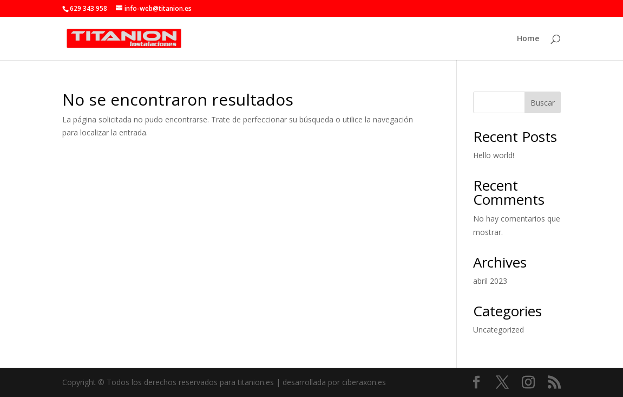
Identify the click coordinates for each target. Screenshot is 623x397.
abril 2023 (490, 281)
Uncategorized (498, 329)
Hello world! (493, 155)
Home (528, 39)
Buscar (542, 102)
